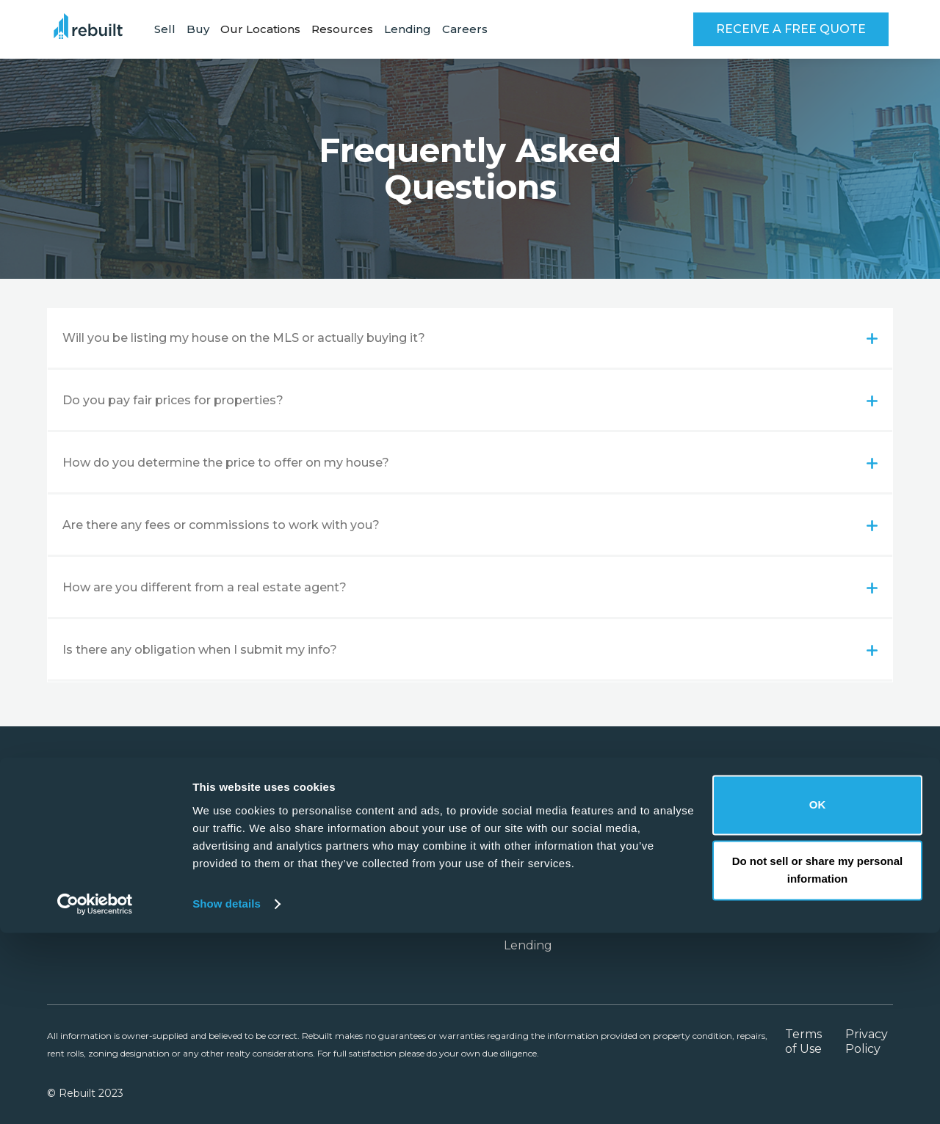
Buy (198, 29)
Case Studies (541, 901)
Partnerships (541, 879)
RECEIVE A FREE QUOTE (791, 29)
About (688, 857)
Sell (165, 29)
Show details (226, 1095)
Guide (838, 901)
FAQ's (836, 879)
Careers (465, 29)
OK (817, 996)
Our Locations (545, 857)
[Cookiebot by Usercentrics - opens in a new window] (95, 1095)
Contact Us (702, 901)
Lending (407, 29)
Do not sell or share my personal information (817, 1061)
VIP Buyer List (545, 923)
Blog (834, 857)
